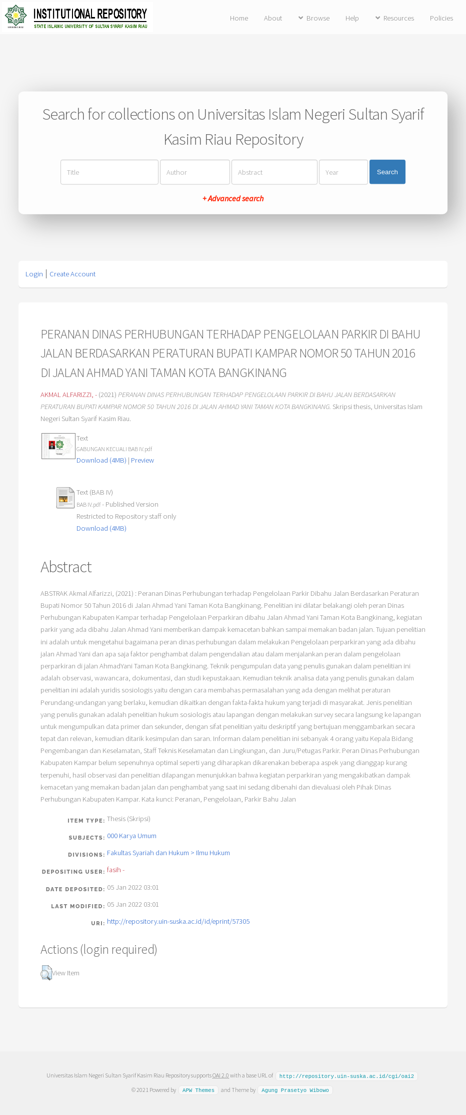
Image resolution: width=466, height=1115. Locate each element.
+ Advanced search (233, 198)
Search (387, 172)
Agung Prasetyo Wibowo (295, 1089)
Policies (441, 18)
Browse (318, 18)
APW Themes (198, 1089)
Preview (142, 460)
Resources (399, 18)
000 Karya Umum (131, 835)
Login (34, 273)
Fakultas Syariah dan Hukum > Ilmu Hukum (168, 852)
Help (352, 18)
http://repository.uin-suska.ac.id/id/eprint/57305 (178, 921)
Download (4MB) (101, 460)
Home (239, 18)
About (273, 18)
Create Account (73, 273)
